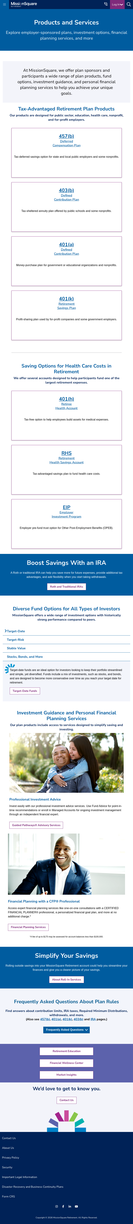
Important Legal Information (19, 1177)
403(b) (78, 1019)
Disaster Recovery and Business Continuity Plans (32, 1187)
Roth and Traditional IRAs (66, 587)
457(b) (45, 1019)
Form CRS (8, 1196)
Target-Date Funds (25, 691)
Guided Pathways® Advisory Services (36, 825)
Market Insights (66, 1075)
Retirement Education (67, 1051)
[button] (4, 4)
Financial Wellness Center (66, 1063)
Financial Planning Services (28, 927)
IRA (93, 1019)
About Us (8, 1148)
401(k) (67, 1019)
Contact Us (67, 1100)
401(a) (56, 1019)
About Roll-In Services (66, 980)
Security (7, 1167)
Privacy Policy (10, 1158)
